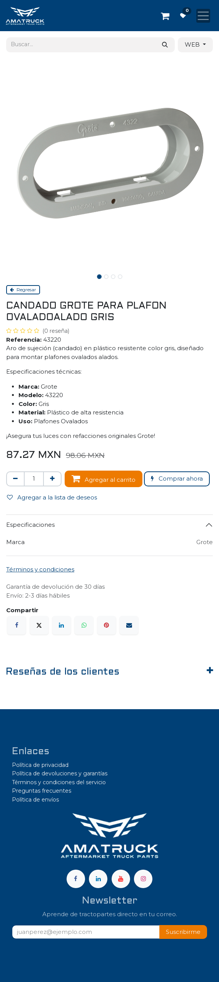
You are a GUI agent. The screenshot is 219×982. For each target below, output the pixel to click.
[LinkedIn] (61, 625)
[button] (183, 932)
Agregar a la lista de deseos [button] (52, 497)
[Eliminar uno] (15, 478)
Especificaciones (30, 524)
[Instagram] (143, 879)
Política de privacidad (40, 765)
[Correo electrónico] (129, 625)
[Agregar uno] (52, 478)
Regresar (23, 289)
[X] (39, 625)
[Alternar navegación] (203, 16)
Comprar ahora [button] (177, 478)
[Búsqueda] (165, 44)
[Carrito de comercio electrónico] (165, 15)
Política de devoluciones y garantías (59, 773)
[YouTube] (121, 879)
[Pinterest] (106, 625)
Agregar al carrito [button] (103, 478)
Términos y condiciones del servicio (59, 782)
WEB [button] (193, 44)
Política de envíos (35, 799)
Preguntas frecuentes (41, 790)
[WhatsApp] (84, 625)
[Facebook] (16, 625)
